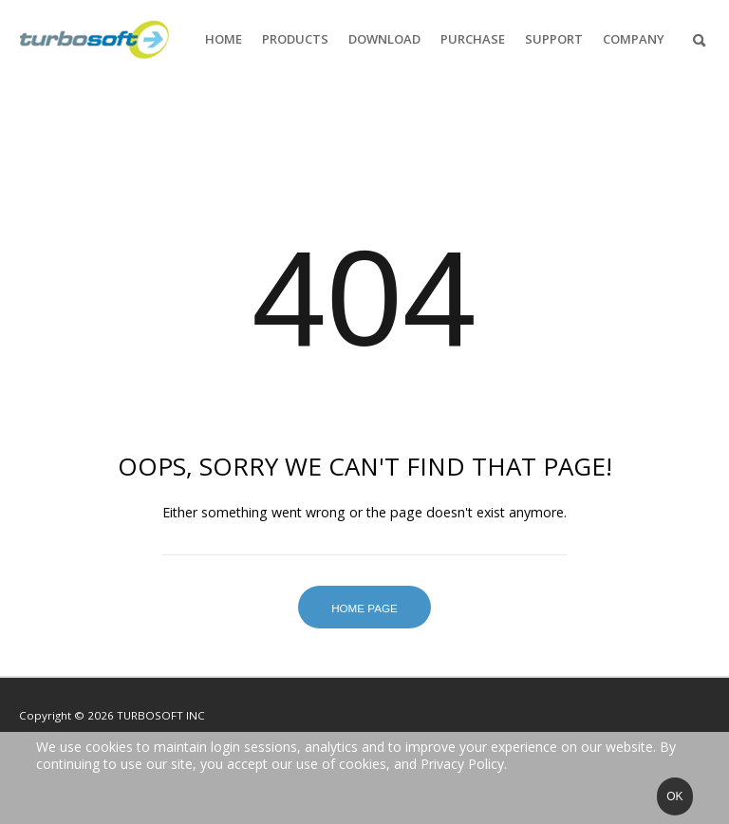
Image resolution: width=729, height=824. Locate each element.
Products (295, 38)
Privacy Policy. (464, 764)
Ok (674, 796)
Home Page (364, 608)
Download (384, 38)
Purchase (472, 38)
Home (223, 38)
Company (633, 38)
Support (554, 38)
